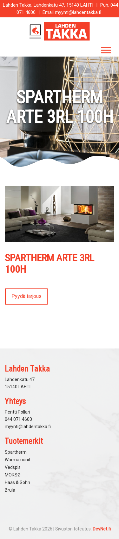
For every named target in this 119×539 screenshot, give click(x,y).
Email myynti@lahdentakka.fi (72, 12)
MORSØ (13, 474)
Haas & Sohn (17, 482)
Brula (10, 490)
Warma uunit (17, 459)
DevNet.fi (102, 528)
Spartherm (16, 452)
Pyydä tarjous (26, 296)
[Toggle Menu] (106, 50)
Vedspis (13, 467)
